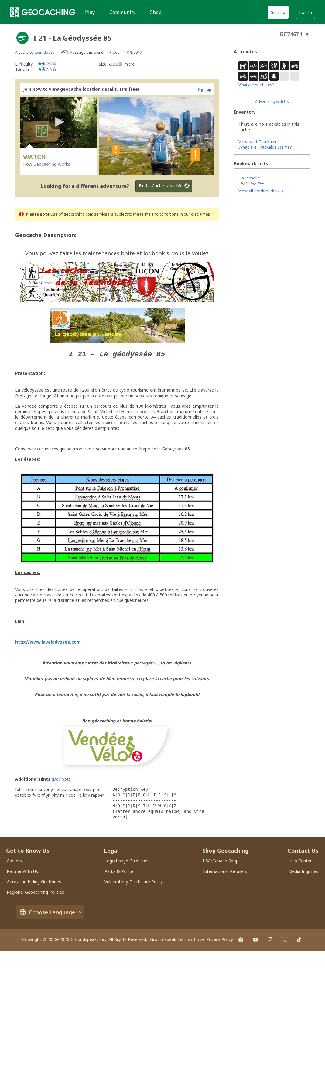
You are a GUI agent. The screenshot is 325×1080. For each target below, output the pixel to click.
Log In (305, 12)
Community (122, 12)
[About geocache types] (22, 38)
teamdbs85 (45, 52)
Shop (156, 12)
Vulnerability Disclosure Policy (133, 881)
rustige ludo (255, 182)
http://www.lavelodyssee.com (48, 641)
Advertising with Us (272, 101)
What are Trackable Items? (265, 147)
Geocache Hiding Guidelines (34, 881)
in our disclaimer (194, 214)
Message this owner (87, 52)
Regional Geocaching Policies (35, 892)
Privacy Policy (219, 939)
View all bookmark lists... (262, 191)
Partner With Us (22, 871)
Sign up (278, 12)
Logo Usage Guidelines (126, 860)
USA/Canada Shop (220, 860)
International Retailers (225, 871)
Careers (14, 860)
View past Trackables (259, 141)
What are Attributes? (256, 84)
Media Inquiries (303, 871)
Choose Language (50, 912)
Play (90, 12)
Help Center (300, 860)
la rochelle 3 (252, 178)
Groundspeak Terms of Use (177, 939)
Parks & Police (118, 871)
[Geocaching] (42, 12)
